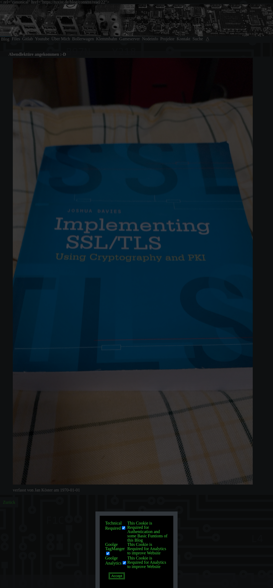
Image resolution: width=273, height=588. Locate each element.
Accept (116, 576)
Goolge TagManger (115, 546)
